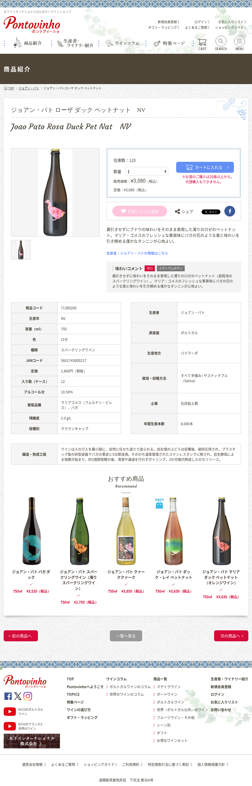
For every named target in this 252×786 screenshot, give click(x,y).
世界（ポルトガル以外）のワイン (182, 709)
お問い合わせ (221, 709)
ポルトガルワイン (170, 701)
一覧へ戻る (126, 636)
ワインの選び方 (79, 709)
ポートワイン (167, 694)
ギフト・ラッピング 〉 (164, 27)
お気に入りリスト (224, 701)
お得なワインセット (172, 740)
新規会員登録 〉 (169, 21)
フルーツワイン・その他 (176, 717)
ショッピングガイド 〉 (231, 27)
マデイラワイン (169, 686)
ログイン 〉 (203, 21)
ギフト (162, 732)
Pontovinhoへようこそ (85, 686)
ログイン (217, 694)
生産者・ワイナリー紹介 (229, 678)
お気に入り (134, 211)
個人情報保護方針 (213, 764)
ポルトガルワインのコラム (130, 686)
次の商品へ (230, 636)
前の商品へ (22, 636)
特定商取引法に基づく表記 (171, 764)
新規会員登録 (221, 686)
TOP (9, 88)
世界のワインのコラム (127, 694)
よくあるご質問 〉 (198, 27)
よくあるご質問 (65, 764)
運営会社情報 (35, 764)
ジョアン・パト (29, 88)
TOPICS (73, 694)
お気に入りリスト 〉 (233, 21)
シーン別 (164, 724)
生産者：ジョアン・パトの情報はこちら (137, 253)
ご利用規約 (133, 764)
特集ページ (75, 701)
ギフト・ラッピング (82, 717)
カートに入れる (204, 167)
